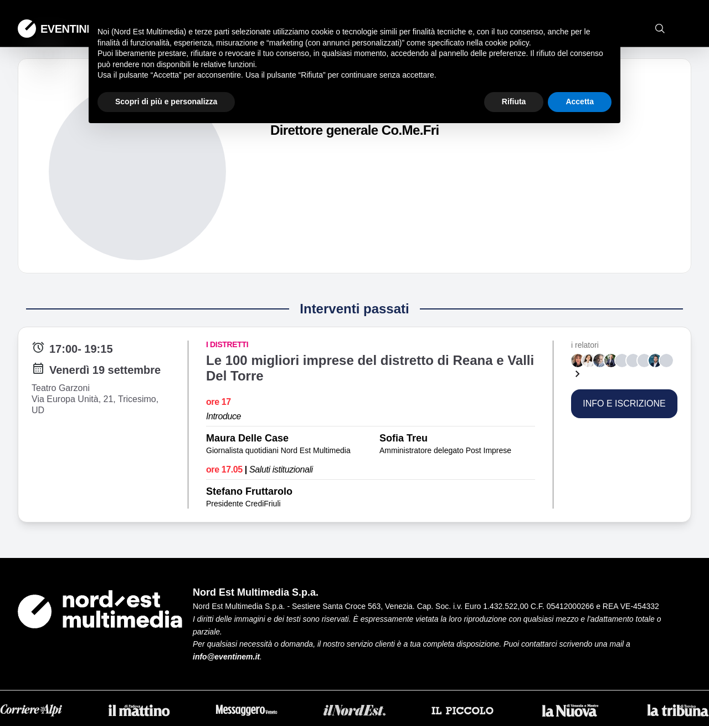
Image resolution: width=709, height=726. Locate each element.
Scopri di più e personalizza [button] (166, 101)
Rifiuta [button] (514, 101)
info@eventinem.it (226, 656)
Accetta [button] (580, 101)
